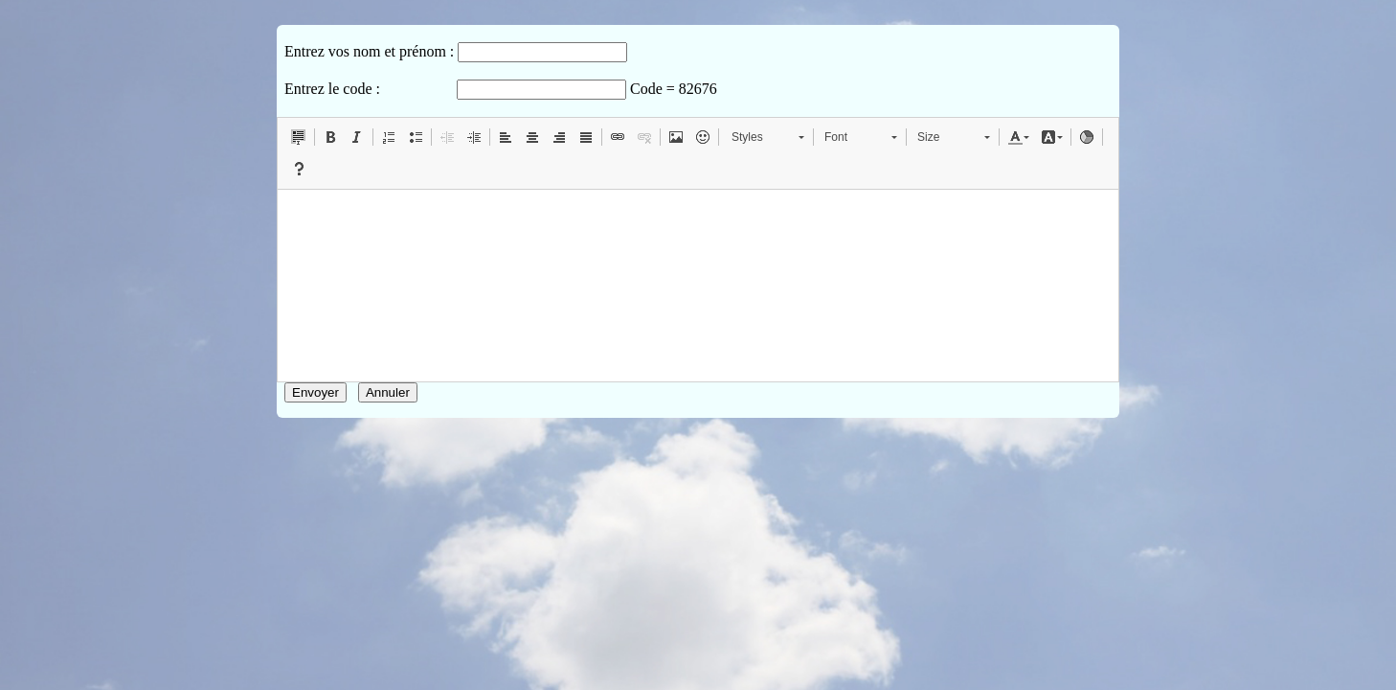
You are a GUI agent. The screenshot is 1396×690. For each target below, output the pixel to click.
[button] (298, 137)
